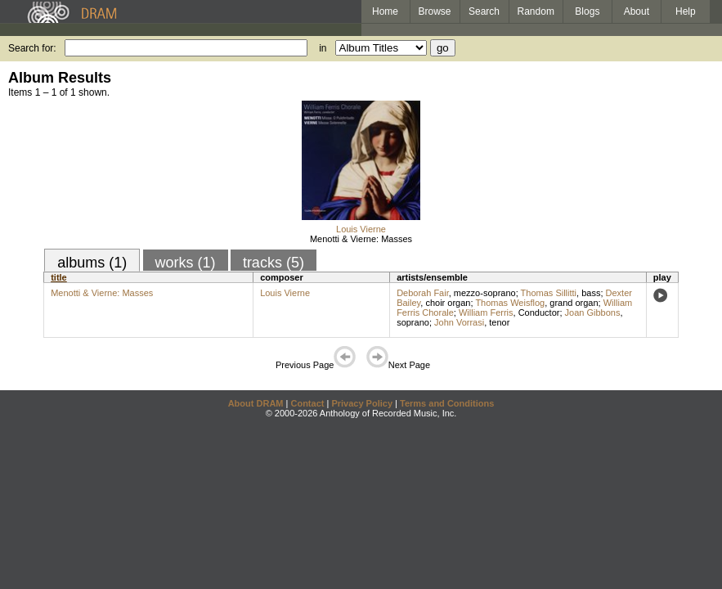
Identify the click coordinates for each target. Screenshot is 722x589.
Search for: (32, 48)
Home (385, 11)
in (322, 48)
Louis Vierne (361, 229)
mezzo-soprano (485, 293)
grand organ (573, 303)
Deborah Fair (423, 293)
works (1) (185, 262)
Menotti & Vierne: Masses (361, 239)
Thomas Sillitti (548, 293)
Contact (307, 403)
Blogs (587, 11)
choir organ (447, 303)
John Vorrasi (459, 322)
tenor (499, 322)
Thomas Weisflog (510, 303)
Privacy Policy (361, 403)
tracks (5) (273, 262)
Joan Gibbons (593, 312)
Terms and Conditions (447, 403)
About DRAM (256, 403)
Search (484, 11)
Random (536, 11)
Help (685, 11)
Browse (435, 11)
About (636, 11)
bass (590, 293)
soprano (413, 322)
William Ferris (486, 312)
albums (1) (92, 262)
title (59, 277)
